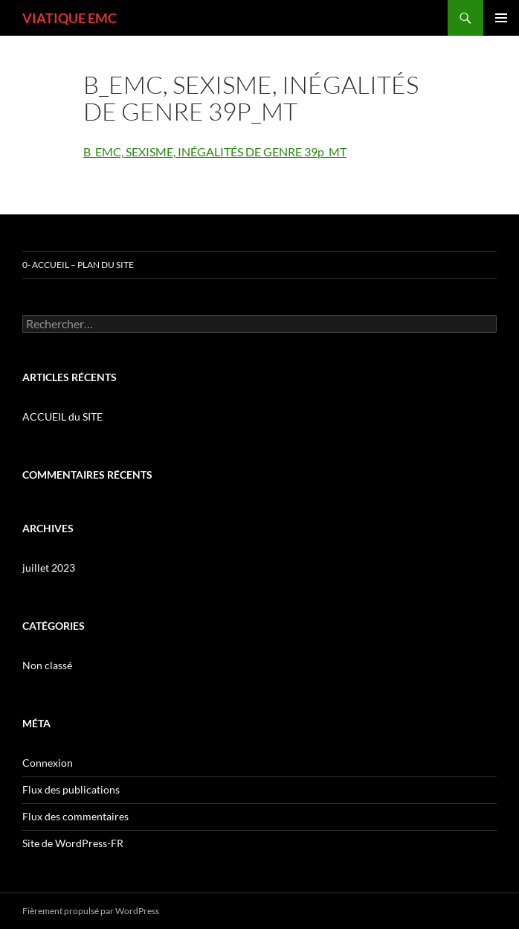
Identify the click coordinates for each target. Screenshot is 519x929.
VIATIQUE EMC (69, 18)
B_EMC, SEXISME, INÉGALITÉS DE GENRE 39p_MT (214, 151)
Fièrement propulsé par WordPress (90, 910)
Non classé (47, 665)
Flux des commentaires (75, 816)
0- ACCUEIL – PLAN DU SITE (78, 264)
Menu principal (501, 18)
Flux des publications (71, 789)
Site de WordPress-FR (72, 843)
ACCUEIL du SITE (62, 416)
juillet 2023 (48, 567)
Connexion (47, 762)
